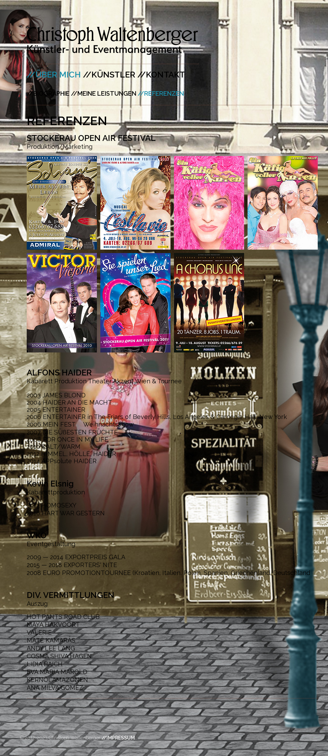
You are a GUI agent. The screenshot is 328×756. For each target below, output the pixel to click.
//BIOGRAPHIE (48, 93)
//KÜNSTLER (109, 75)
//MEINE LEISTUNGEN (103, 93)
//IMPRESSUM (118, 738)
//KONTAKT (161, 75)
